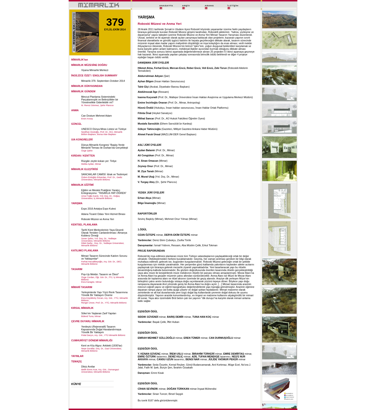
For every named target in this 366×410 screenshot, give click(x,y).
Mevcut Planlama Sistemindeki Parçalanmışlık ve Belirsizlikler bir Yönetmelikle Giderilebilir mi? (99, 99)
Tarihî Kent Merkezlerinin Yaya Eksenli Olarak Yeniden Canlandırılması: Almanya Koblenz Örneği (104, 232)
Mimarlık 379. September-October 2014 (103, 80)
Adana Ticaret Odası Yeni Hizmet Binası (103, 214)
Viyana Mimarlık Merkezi (94, 70)
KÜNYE (76, 384)
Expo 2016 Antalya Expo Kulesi (98, 208)
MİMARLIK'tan (79, 59)
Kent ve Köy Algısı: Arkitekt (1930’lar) (101, 345)
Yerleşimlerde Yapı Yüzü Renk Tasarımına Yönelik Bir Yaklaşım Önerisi (104, 293)
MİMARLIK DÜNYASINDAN (86, 86)
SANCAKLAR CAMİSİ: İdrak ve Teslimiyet (104, 174)
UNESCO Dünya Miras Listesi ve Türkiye (103, 129)
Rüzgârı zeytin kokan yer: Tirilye (98, 161)
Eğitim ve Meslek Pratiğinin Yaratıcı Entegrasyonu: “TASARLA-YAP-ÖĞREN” (103, 191)
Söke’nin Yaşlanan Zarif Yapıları (98, 313)
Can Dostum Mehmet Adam (96, 115)
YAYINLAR (77, 356)
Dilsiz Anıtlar (88, 366)
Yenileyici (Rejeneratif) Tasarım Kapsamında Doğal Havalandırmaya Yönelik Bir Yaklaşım (101, 329)
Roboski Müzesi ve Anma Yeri (97, 219)
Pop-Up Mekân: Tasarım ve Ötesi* (100, 274)
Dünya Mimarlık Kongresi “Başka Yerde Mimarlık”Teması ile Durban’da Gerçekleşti (104, 146)
